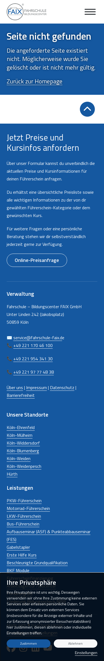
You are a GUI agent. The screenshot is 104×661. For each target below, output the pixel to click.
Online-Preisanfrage (37, 260)
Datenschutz (62, 387)
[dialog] (52, 617)
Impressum (36, 387)
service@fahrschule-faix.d (37, 337)
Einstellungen (86, 652)
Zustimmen (28, 643)
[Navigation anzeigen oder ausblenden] (90, 12)
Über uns (15, 387)
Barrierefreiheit (21, 395)
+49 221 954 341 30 (33, 358)
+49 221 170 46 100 (33, 345)
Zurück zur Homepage (34, 81)
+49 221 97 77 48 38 (33, 372)
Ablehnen (75, 643)
